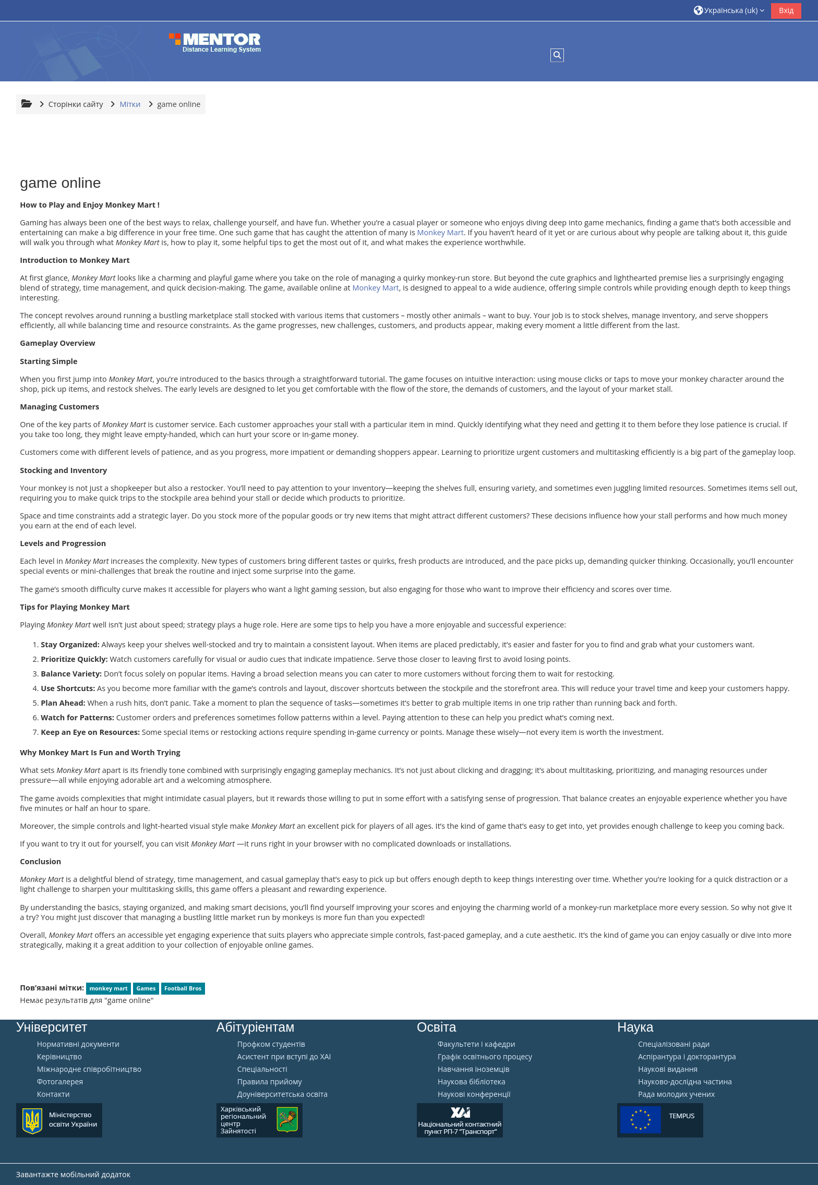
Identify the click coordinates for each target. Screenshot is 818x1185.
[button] (729, 10)
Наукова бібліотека (472, 1081)
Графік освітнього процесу (485, 1056)
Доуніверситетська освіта (282, 1094)
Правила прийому (269, 1081)
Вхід (786, 10)
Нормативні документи (78, 1044)
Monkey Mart (440, 232)
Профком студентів (271, 1044)
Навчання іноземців (474, 1069)
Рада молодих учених (676, 1094)
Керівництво (59, 1056)
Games (146, 988)
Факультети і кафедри (476, 1044)
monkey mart (108, 988)
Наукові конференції (474, 1094)
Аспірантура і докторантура (687, 1056)
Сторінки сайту (76, 104)
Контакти (53, 1094)
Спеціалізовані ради (673, 1044)
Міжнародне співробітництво (89, 1069)
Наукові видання (667, 1069)
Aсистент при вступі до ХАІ (284, 1056)
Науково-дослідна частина (685, 1081)
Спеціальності (262, 1069)
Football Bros (182, 988)
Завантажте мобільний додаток (73, 1174)
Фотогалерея (60, 1081)
